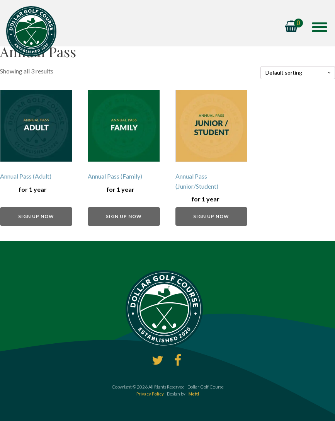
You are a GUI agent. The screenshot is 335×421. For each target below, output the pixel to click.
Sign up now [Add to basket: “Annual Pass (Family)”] (124, 216)
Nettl (194, 393)
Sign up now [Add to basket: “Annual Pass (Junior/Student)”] (211, 216)
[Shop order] (297, 73)
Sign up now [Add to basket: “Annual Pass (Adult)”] (36, 216)
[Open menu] (319, 27)
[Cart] (293, 27)
